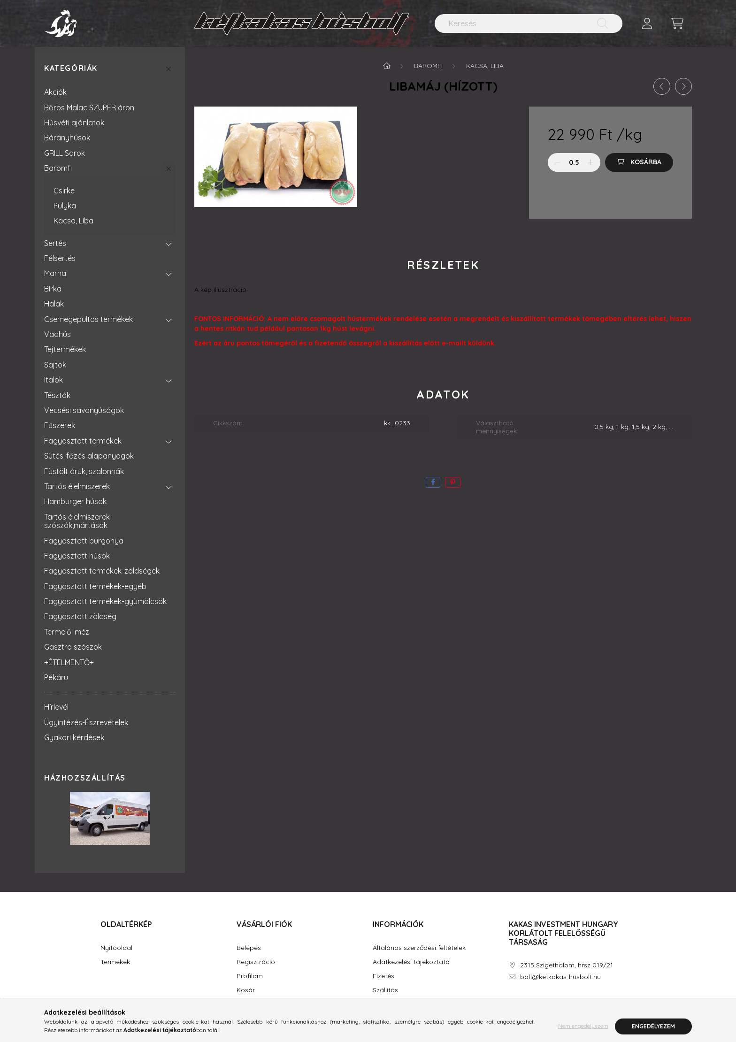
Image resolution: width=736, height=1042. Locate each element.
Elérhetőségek (394, 1004)
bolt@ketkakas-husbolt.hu (560, 977)
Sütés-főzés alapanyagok (89, 455)
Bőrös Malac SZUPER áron (89, 107)
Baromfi (58, 168)
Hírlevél (56, 707)
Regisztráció (256, 962)
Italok (53, 379)
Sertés (55, 243)
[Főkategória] (387, 65)
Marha (55, 273)
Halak (54, 303)
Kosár (246, 990)
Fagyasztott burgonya (83, 540)
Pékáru (56, 677)
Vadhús (57, 334)
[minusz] (557, 162)
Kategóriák (71, 68)
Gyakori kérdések (74, 737)
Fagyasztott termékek (83, 440)
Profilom (250, 976)
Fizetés (383, 976)
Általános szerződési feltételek (419, 948)
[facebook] (433, 482)
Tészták (57, 395)
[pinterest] (452, 482)
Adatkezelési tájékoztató (411, 962)
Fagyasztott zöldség (80, 616)
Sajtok (55, 364)
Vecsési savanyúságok (84, 410)
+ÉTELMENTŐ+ (69, 662)
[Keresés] (528, 23)
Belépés (249, 948)
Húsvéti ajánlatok (74, 122)
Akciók (55, 92)
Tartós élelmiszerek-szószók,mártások (78, 521)
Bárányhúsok (67, 137)
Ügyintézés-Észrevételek (86, 722)
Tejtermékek (65, 349)
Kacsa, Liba (73, 220)
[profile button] (646, 23)
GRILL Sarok (64, 153)
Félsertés (60, 258)
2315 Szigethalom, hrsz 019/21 (566, 965)
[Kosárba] (639, 162)
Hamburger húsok (75, 501)
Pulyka (65, 205)
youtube (548, 1003)
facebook (510, 1003)
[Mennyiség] (574, 162)
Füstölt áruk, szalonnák (84, 471)
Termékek (115, 962)
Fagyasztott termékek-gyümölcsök (105, 601)
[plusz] (591, 162)
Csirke (64, 190)
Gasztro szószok (73, 646)
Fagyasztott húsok (77, 555)
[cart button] (676, 23)
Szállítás (385, 990)
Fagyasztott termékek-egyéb (95, 586)
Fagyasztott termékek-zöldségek (102, 570)
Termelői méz (66, 631)
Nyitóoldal (116, 948)
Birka (52, 288)
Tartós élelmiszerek (77, 486)
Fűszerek (59, 425)
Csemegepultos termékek (88, 319)
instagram (529, 1003)
